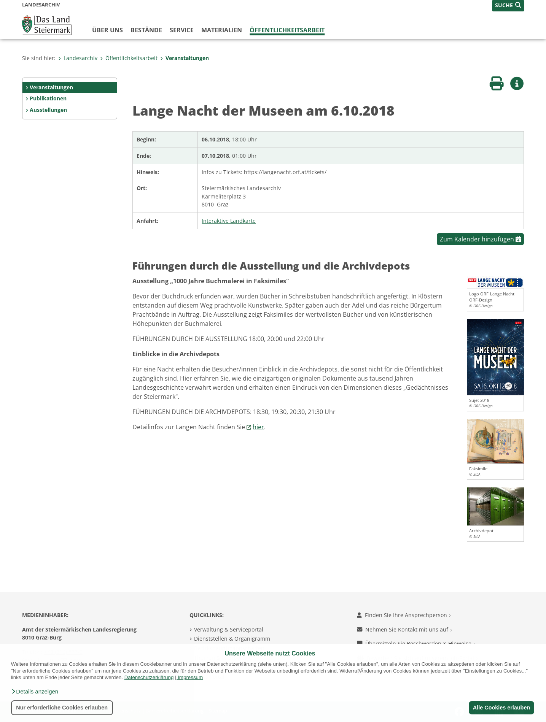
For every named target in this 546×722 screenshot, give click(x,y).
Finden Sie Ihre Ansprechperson (404, 615)
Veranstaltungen (184, 58)
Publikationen (48, 98)
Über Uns (107, 30)
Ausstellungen (48, 109)
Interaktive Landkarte (229, 220)
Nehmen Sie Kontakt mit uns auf (404, 629)
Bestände (146, 30)
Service (182, 30)
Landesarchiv (77, 58)
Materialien (221, 30)
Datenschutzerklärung (149, 677)
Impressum (190, 677)
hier (258, 427)
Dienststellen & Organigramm (232, 638)
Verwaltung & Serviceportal (228, 629)
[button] (34, 692)
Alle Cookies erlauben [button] (501, 708)
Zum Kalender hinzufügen (480, 239)
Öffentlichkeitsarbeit (287, 30)
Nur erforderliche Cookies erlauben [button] (62, 708)
